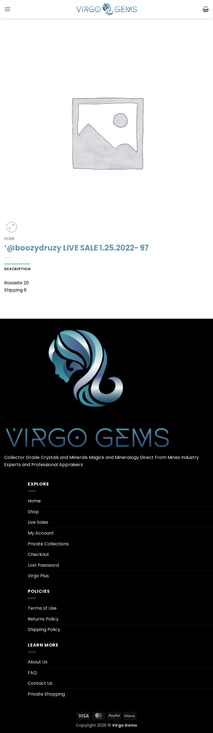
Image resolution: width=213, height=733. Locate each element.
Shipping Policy (44, 629)
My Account (41, 533)
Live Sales (38, 522)
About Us (37, 662)
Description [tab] (17, 269)
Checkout (38, 554)
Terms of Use (42, 608)
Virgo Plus (38, 576)
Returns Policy (43, 619)
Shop (33, 512)
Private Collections (48, 544)
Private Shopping (46, 694)
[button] (7, 9)
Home (9, 238)
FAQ (32, 673)
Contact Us (40, 683)
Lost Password (43, 565)
